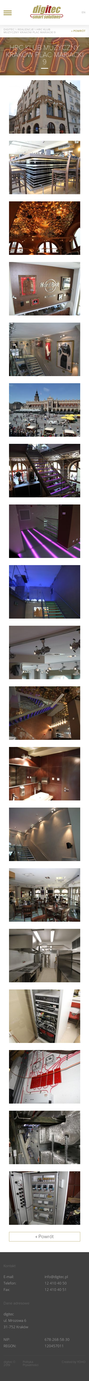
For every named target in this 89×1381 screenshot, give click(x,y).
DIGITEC (9, 29)
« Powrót (44, 1237)
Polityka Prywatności (30, 1364)
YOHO (81, 1362)
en (83, 12)
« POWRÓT (78, 31)
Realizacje (26, 29)
